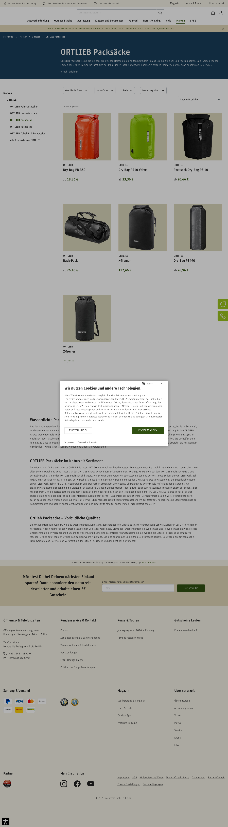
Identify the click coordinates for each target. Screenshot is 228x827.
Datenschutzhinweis (87, 442)
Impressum (69, 442)
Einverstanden (147, 430)
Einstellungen (78, 430)
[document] (114, 406)
